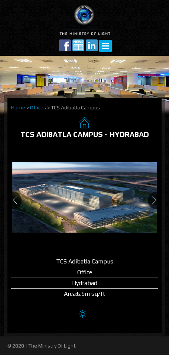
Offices (38, 108)
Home (18, 108)
